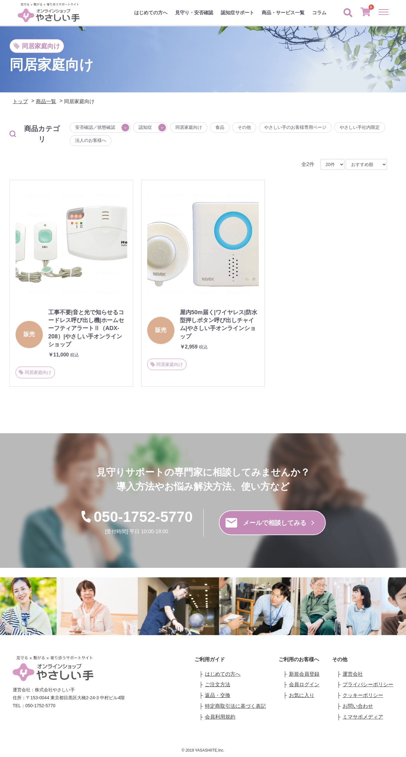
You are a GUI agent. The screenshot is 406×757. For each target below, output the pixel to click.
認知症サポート (237, 12)
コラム (319, 12)
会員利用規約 (220, 717)
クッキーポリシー (363, 695)
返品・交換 (217, 695)
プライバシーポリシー (368, 684)
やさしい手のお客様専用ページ (295, 127)
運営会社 (353, 674)
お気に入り (301, 695)
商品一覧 (46, 101)
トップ (20, 101)
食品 (219, 127)
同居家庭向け (188, 127)
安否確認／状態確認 (95, 127)
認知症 (145, 127)
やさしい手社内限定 (360, 127)
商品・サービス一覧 (283, 12)
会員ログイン (304, 684)
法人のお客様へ (90, 140)
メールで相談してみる (270, 523)
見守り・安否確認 (194, 12)
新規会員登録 (304, 674)
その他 (244, 127)
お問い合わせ (358, 706)
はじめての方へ (150, 12)
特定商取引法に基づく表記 (235, 706)
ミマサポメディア (363, 717)
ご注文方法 (217, 684)
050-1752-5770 (136, 516)
